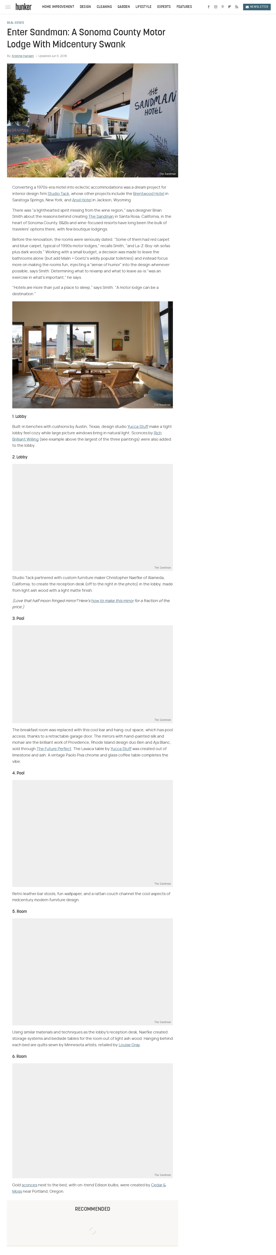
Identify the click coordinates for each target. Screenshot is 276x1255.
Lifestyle (144, 7)
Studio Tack (58, 194)
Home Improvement (58, 7)
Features (184, 7)
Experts (164, 7)
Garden (124, 7)
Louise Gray (129, 1045)
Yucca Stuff (137, 427)
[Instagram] (216, 7)
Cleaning (104, 7)
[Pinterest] (223, 7)
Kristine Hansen (23, 56)
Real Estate (15, 23)
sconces (29, 1185)
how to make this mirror (112, 601)
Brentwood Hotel (148, 194)
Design (85, 7)
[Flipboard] (230, 7)
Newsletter (257, 7)
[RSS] (237, 7)
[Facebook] (208, 7)
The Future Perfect (54, 749)
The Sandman (101, 217)
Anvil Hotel (81, 200)
